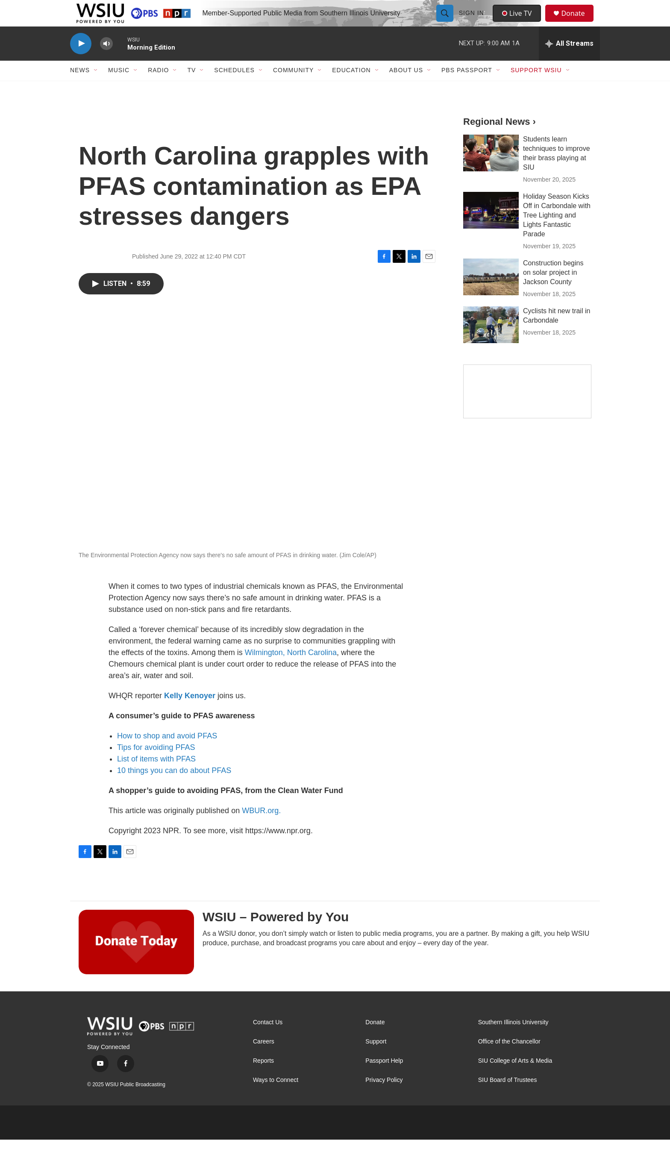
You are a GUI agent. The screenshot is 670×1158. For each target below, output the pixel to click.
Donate (578, 22)
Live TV (519, 22)
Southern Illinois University (513, 1040)
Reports (263, 1079)
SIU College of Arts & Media (515, 1079)
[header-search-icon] (445, 22)
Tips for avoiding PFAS (156, 765)
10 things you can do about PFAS (174, 789)
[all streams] (569, 62)
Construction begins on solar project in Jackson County (553, 291)
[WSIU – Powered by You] (136, 960)
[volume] (106, 62)
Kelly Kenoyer (189, 714)
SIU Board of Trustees (507, 1098)
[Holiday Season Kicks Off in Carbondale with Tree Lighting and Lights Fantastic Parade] (491, 228)
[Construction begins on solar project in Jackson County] (491, 295)
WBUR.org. (261, 829)
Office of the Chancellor (509, 1060)
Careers (263, 1060)
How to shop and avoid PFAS (167, 754)
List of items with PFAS (156, 777)
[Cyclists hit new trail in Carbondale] (491, 343)
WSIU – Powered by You (276, 935)
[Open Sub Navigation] (96, 88)
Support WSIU (536, 88)
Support (375, 1060)
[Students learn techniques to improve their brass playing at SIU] (491, 171)
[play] (81, 62)
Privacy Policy (384, 1098)
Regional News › (499, 140)
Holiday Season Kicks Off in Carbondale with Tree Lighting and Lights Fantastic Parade (557, 233)
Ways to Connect (275, 1098)
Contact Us (267, 1040)
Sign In (472, 22)
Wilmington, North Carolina (291, 671)
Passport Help (384, 1079)
